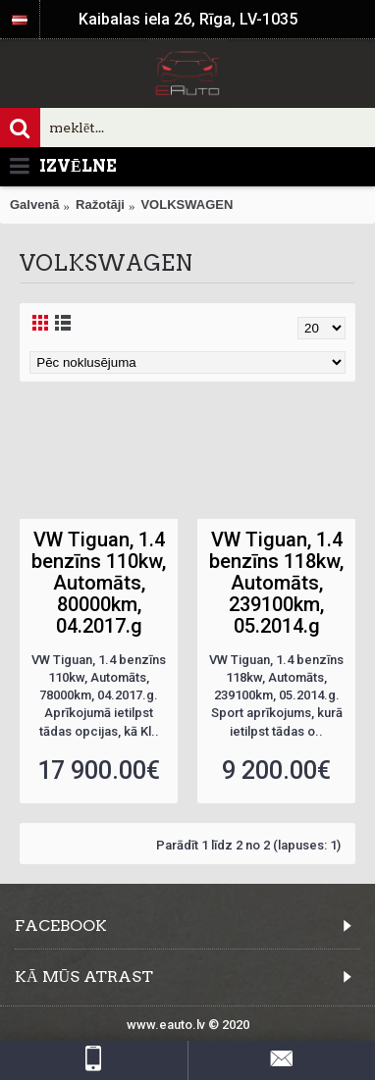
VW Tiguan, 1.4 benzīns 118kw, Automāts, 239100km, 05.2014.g (276, 583)
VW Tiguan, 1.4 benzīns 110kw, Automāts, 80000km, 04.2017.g (98, 583)
